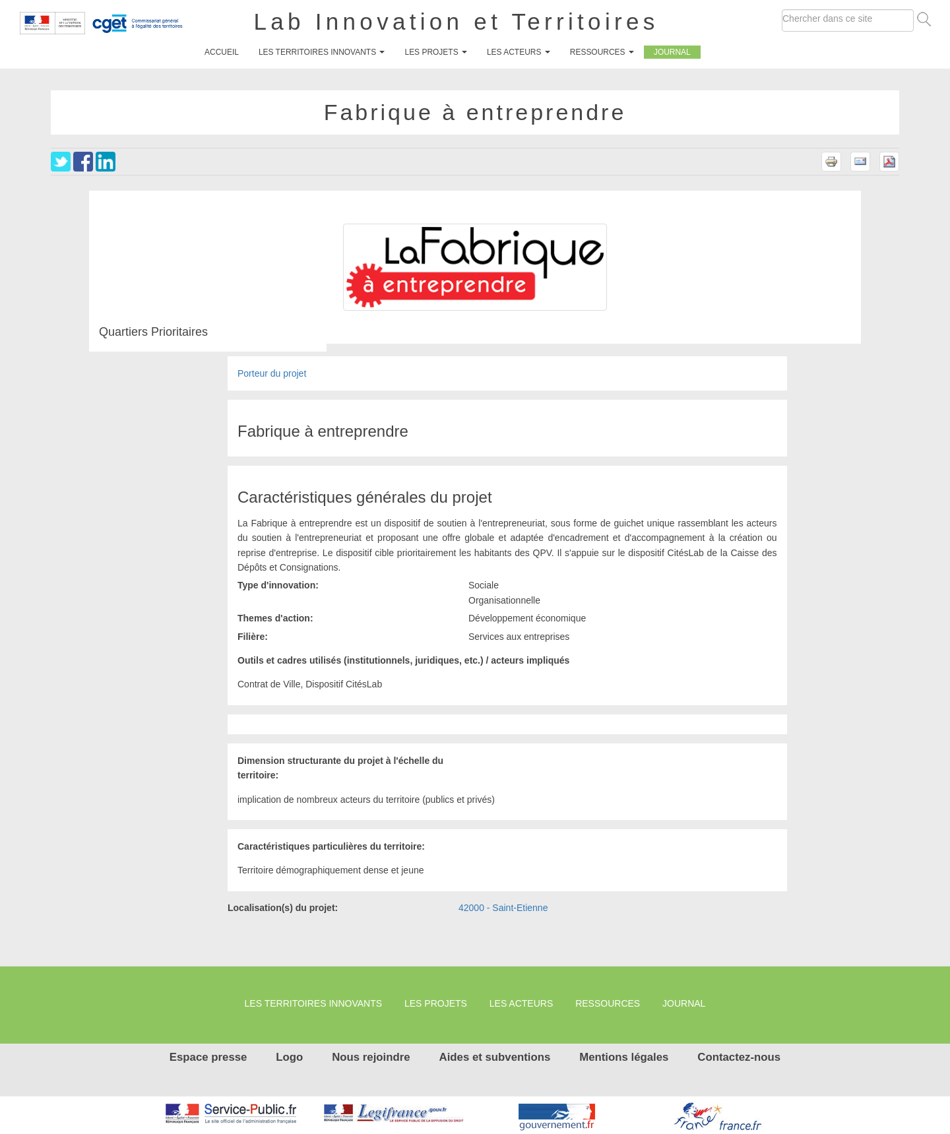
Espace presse (208, 1057)
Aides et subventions (495, 1057)
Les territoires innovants (322, 52)
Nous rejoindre (371, 1057)
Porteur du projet (272, 373)
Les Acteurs (518, 52)
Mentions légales (623, 1057)
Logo (289, 1057)
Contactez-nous (738, 1057)
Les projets (435, 52)
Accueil (222, 52)
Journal (672, 52)
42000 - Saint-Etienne (503, 907)
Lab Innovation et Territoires (456, 21)
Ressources (602, 52)
